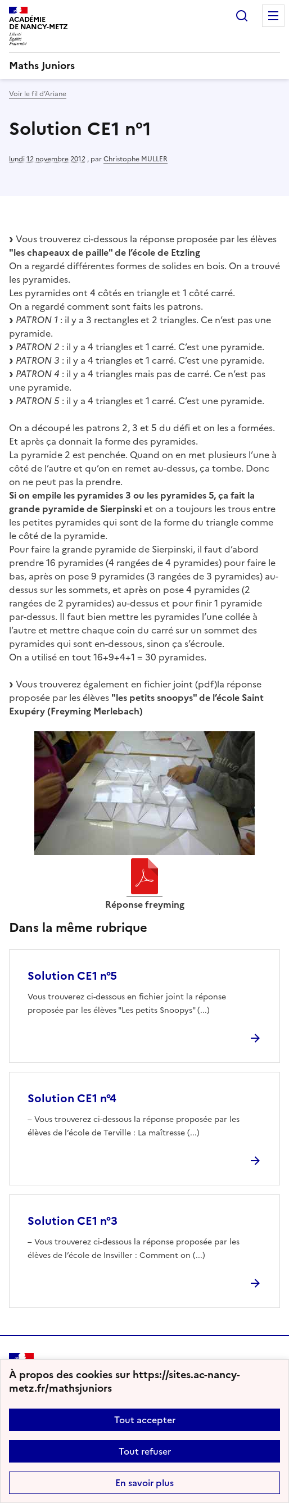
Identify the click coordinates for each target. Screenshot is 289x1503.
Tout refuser (145, 1451)
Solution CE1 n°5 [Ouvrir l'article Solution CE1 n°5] (72, 975)
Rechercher (242, 15)
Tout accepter (144, 1420)
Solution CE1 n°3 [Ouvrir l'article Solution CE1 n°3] (73, 1220)
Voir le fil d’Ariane (37, 94)
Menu (273, 15)
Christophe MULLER (135, 159)
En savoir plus (144, 1483)
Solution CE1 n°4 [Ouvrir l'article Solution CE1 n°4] (72, 1098)
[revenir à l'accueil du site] (144, 66)
